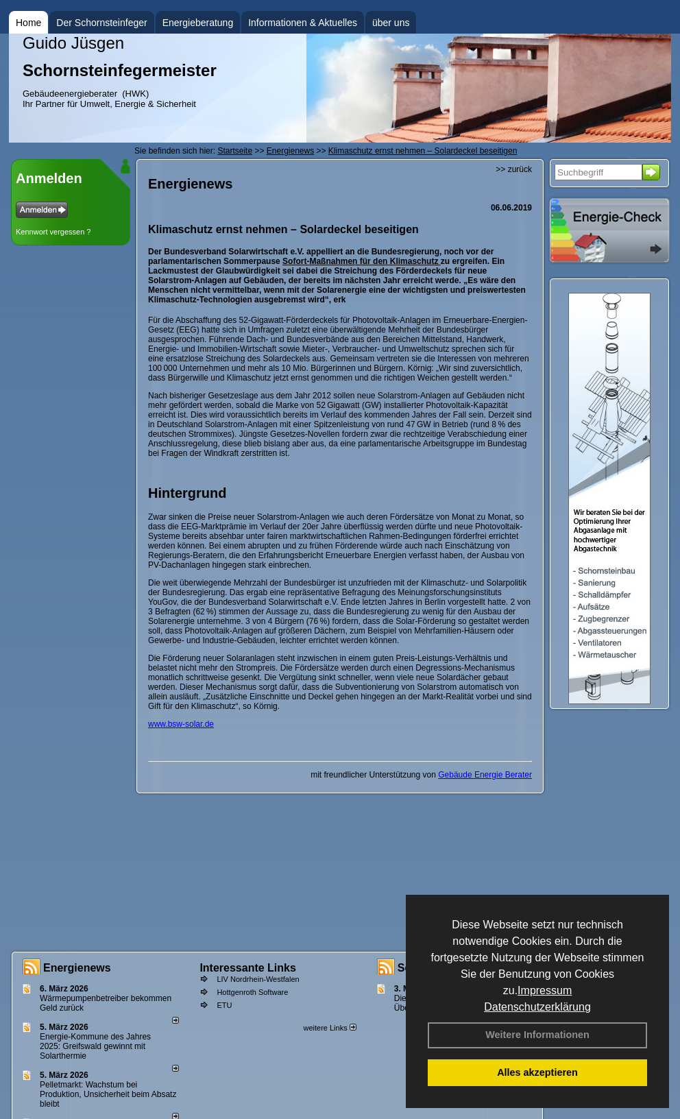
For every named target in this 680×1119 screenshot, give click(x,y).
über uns (390, 22)
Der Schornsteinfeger (101, 22)
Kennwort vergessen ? (53, 232)
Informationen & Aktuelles (302, 22)
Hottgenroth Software (252, 992)
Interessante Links (247, 968)
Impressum (545, 990)
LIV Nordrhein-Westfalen (258, 979)
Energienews (77, 968)
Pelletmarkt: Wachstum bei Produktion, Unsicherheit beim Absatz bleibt (108, 1094)
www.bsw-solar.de (181, 724)
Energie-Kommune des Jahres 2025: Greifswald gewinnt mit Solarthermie (95, 1046)
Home (28, 22)
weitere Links (329, 1028)
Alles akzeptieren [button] (537, 1072)
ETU (224, 1005)
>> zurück (514, 169)
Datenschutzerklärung (537, 1007)
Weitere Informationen (537, 1034)
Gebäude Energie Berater (485, 775)
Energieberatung (198, 22)
